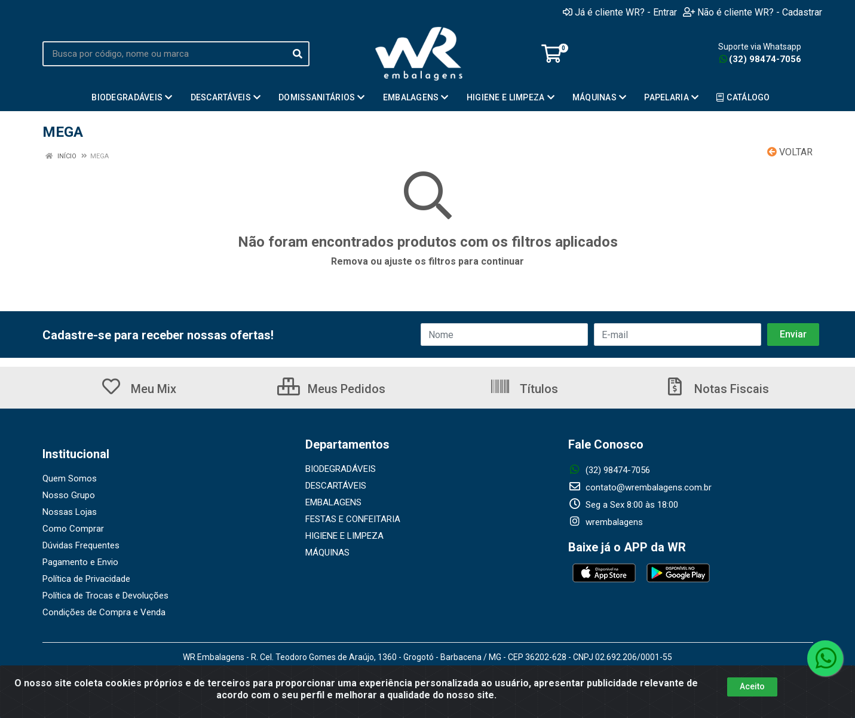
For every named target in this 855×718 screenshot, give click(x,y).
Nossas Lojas (69, 512)
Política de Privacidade (86, 578)
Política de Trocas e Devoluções (105, 595)
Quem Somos (69, 478)
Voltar (790, 152)
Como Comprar (73, 528)
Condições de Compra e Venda (104, 612)
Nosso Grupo (68, 495)
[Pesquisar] (297, 53)
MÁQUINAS (327, 552)
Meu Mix (138, 389)
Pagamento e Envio (80, 562)
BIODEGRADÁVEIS (340, 469)
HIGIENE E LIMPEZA (344, 535)
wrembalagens (605, 522)
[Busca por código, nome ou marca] (164, 53)
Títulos (523, 389)
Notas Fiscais (716, 389)
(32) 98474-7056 (760, 59)
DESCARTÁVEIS (335, 485)
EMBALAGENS (333, 502)
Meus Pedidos (331, 389)
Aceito (752, 686)
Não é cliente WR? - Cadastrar (752, 12)
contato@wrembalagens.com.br (640, 487)
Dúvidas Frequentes (80, 545)
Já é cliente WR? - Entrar (620, 12)
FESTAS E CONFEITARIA (352, 519)
